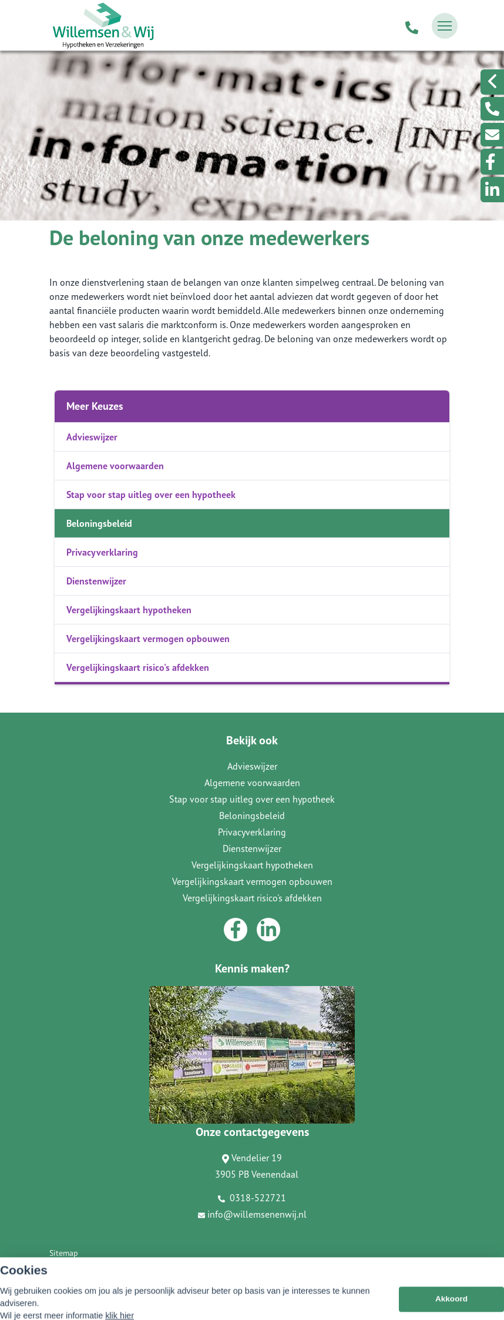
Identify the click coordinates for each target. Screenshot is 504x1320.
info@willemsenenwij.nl (252, 1214)
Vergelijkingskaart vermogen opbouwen (148, 638)
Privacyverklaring (102, 552)
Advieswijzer (91, 437)
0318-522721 (252, 1197)
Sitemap (63, 1253)
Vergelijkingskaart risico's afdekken (137, 667)
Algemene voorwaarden (115, 466)
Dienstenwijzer (96, 581)
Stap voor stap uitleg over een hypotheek (151, 494)
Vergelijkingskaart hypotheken (128, 610)
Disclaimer (67, 1269)
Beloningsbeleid (99, 523)
